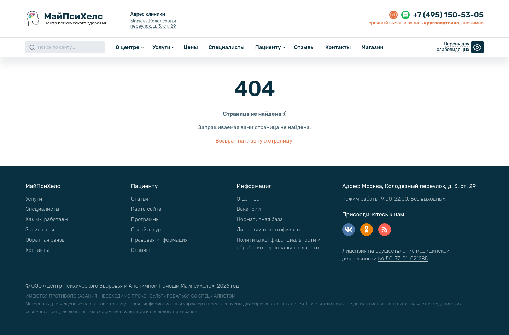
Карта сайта (146, 209)
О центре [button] (127, 47)
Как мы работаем (46, 219)
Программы (145, 219)
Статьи (139, 199)
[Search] (65, 47)
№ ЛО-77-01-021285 (403, 258)
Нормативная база (259, 219)
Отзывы (304, 47)
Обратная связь (44, 240)
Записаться (39, 229)
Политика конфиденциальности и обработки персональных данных (278, 244)
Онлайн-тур (146, 229)
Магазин (372, 47)
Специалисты (227, 47)
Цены (190, 47)
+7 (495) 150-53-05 (448, 15)
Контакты (338, 47)
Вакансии (248, 209)
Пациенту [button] (268, 47)
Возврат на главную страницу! (254, 141)
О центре (247, 199)
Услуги (33, 199)
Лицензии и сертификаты (268, 229)
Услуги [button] (161, 47)
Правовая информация (159, 240)
